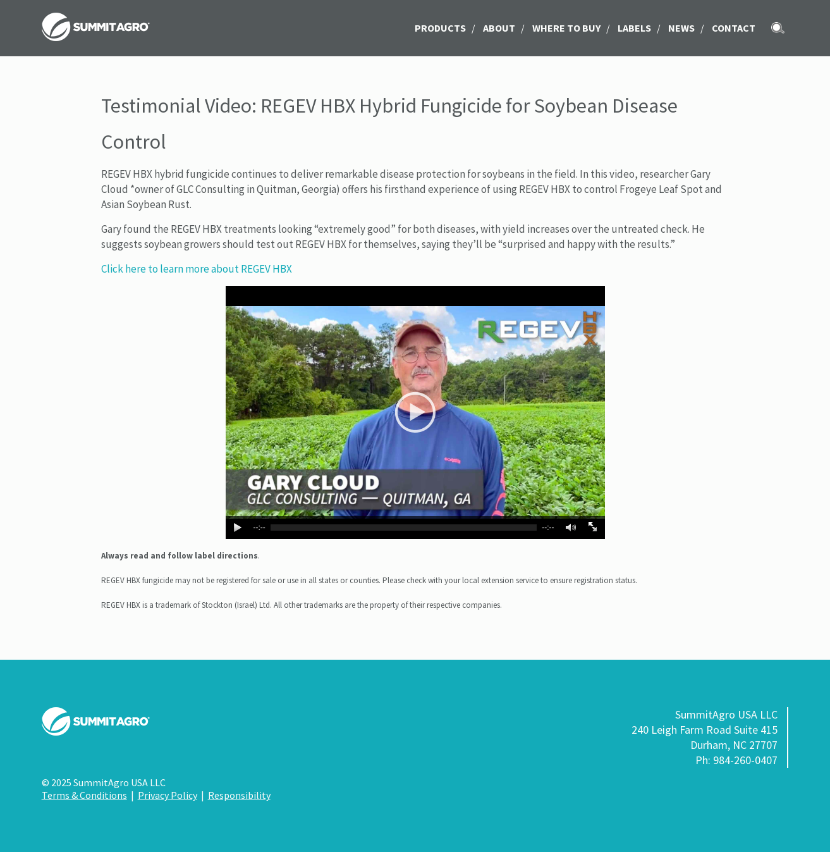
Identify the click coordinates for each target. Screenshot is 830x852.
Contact (733, 28)
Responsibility (239, 795)
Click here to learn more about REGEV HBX (196, 269)
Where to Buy (566, 28)
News (681, 28)
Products (440, 28)
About (499, 28)
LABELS (634, 28)
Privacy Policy (167, 795)
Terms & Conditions (84, 795)
